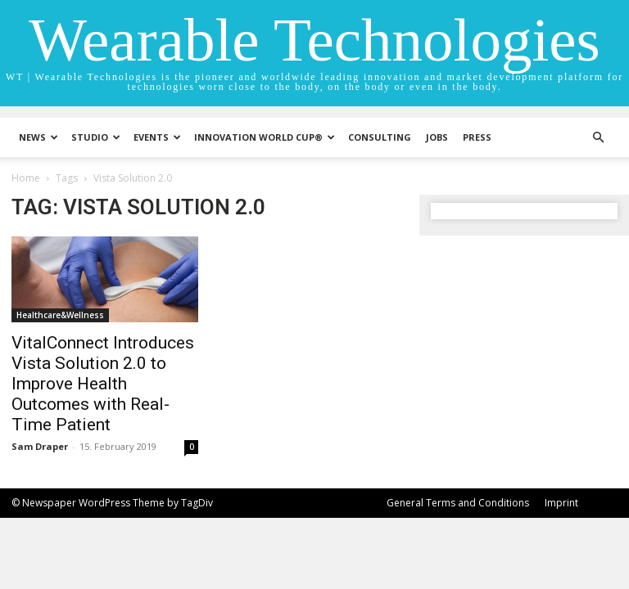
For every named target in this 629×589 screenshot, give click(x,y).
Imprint (561, 503)
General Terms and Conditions (458, 503)
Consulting (379, 137)
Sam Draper (39, 446)
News (38, 137)
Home (25, 178)
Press (477, 137)
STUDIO (95, 137)
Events (157, 137)
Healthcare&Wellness (60, 315)
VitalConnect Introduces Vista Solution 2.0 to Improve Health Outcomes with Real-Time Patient (102, 383)
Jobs (437, 137)
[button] (598, 138)
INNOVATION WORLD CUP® (264, 137)
